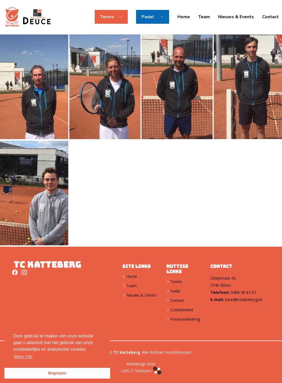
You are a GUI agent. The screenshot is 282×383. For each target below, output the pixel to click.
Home (183, 17)
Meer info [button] (23, 356)
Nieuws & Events (236, 17)
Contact (270, 17)
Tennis (176, 282)
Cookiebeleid (181, 310)
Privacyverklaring (185, 319)
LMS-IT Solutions (141, 371)
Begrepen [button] (57, 373)
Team (204, 17)
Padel (175, 291)
